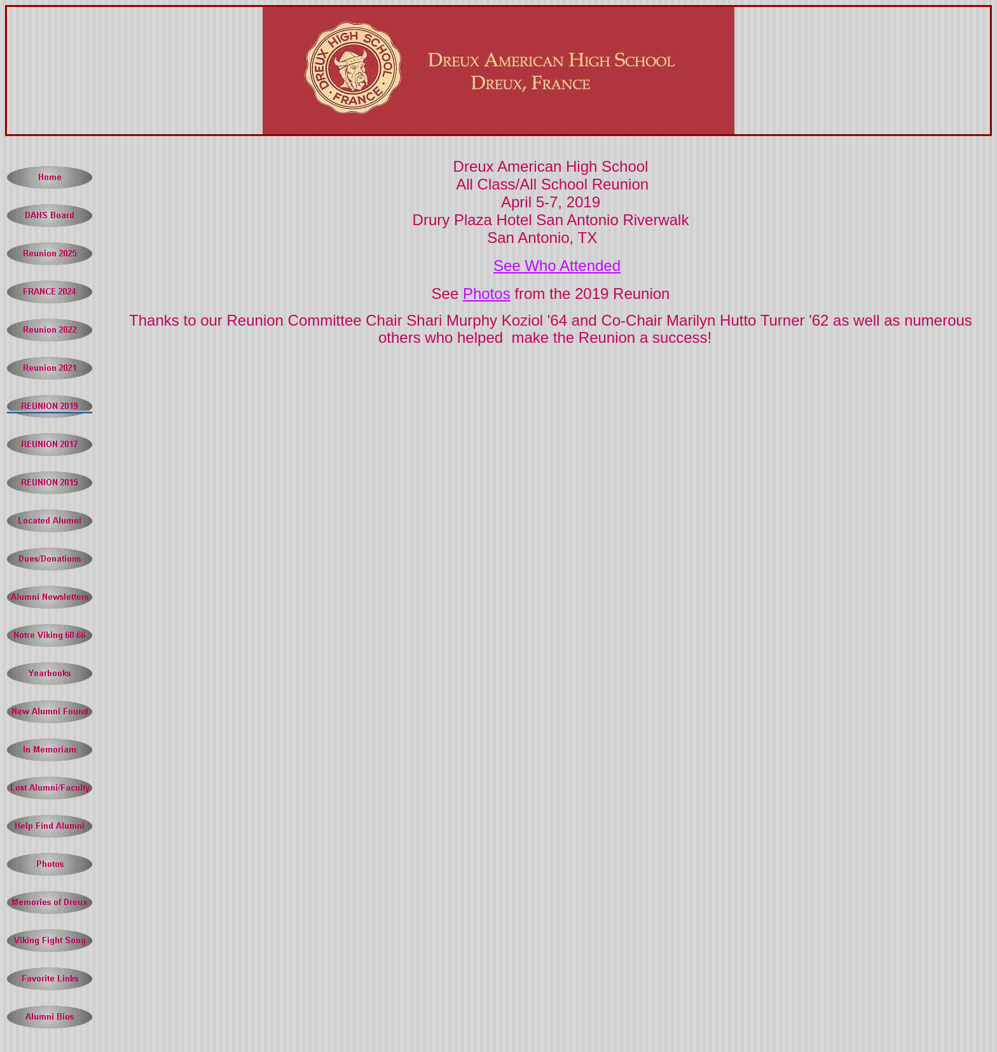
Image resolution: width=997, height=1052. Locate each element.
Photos (487, 293)
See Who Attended (557, 265)
